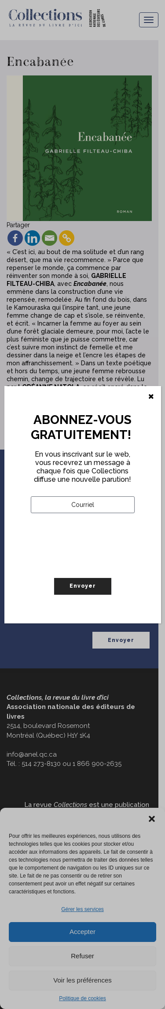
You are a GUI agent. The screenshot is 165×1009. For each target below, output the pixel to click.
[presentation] (98, 564)
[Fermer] (151, 396)
